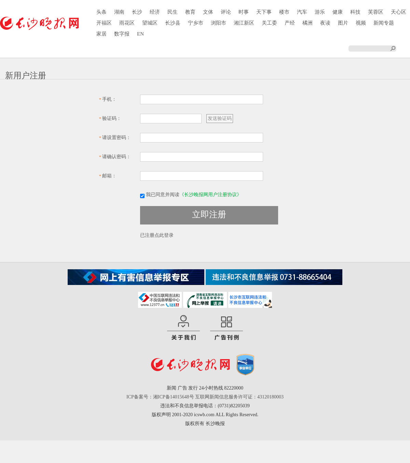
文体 (208, 12)
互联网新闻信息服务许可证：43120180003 (239, 396)
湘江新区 (244, 23)
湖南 (119, 12)
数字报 (121, 34)
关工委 (269, 23)
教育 (190, 12)
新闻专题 (383, 23)
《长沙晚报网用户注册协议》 (210, 194)
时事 (243, 12)
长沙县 (172, 23)
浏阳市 (218, 23)
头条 (101, 12)
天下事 (264, 12)
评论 (226, 12)
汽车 (302, 12)
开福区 (104, 23)
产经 (290, 23)
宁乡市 (195, 23)
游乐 (320, 12)
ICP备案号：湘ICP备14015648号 (160, 396)
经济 (155, 12)
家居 (101, 34)
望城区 (150, 23)
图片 (343, 23)
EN (140, 34)
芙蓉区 (375, 12)
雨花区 (127, 23)
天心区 (398, 12)
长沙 (137, 12)
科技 (355, 12)
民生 (172, 12)
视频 (361, 23)
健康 (337, 12)
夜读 (325, 23)
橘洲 (307, 23)
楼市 (284, 12)
